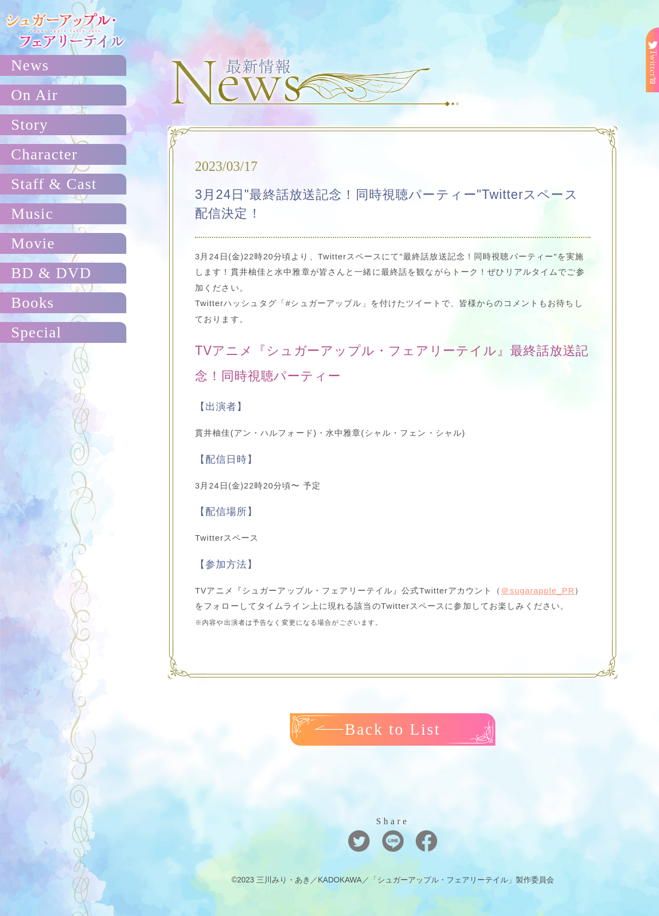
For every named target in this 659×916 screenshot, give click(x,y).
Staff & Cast (54, 183)
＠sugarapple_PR (537, 590)
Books (32, 302)
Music (32, 213)
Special (36, 332)
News (30, 65)
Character (44, 154)
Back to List (393, 729)
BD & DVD (51, 272)
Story (29, 124)
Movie (33, 243)
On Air (34, 94)
